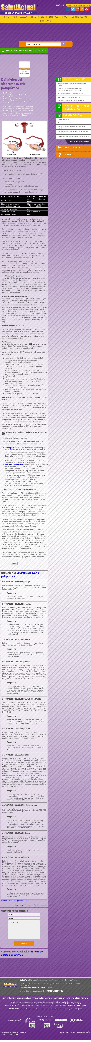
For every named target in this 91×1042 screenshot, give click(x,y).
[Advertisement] (45, 30)
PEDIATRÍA (47, 998)
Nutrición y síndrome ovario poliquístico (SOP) (72, 94)
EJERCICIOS (34, 17)
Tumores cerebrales (64, 123)
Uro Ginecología (28, 1005)
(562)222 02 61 (33, 987)
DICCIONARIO (45, 21)
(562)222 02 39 (46, 987)
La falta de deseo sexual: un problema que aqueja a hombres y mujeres (72, 127)
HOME (6, 17)
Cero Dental (61, 1004)
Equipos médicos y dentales (45, 1005)
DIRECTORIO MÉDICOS (78, 17)
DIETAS (44, 17)
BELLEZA (23, 17)
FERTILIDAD (82, 998)
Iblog (68, 1009)
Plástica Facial (52, 1004)
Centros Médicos (74, 1002)
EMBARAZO (53, 17)
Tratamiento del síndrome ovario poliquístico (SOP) (72, 84)
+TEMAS (64, 17)
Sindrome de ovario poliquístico (26, 50)
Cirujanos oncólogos (28, 1004)
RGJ (76, 1009)
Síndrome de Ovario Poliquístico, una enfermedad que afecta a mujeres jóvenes (71, 89)
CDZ (19, 1005)
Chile (72, 1009)
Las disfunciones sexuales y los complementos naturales (73, 132)
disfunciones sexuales (29, 1002)
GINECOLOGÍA (34, 998)
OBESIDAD (71, 998)
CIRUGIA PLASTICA (18, 998)
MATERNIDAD (59, 998)
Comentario (24, 929)
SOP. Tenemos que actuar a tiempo (69, 97)
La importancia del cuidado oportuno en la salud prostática (73, 137)
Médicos (58, 1002)
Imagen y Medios (48, 1009)
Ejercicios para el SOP (14, 464)
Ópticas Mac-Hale (11, 1005)
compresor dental (61, 1005)
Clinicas (64, 1002)
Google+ (40, 5)
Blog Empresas (60, 1009)
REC (80, 1009)
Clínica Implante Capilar (77, 1005)
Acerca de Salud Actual (46, 1002)
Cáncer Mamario (63, 119)
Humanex (21, 1009)
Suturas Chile (40, 1004)
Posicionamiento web (33, 1009)
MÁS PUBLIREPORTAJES (79, 141)
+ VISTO (14, 17)
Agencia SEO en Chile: (68, 1033)
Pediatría (18, 1002)
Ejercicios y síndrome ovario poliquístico (71, 100)
